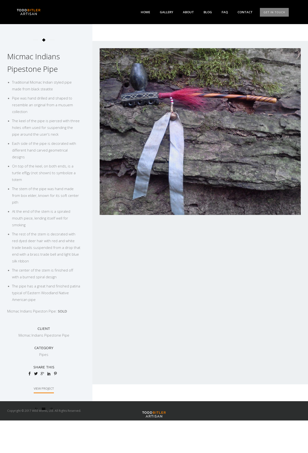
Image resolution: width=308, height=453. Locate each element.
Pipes (43, 354)
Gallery (166, 12)
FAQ (225, 12)
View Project (44, 388)
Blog (208, 12)
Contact (245, 12)
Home (145, 12)
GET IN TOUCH (274, 12)
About (188, 12)
